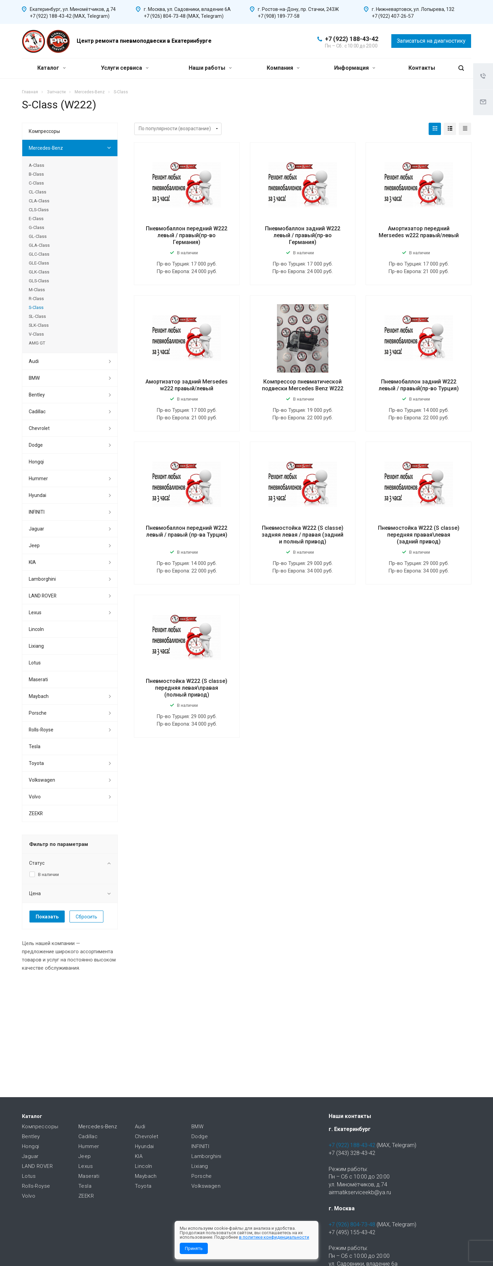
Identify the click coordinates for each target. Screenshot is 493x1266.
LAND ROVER (42, 595)
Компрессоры (44, 131)
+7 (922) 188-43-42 (351, 38)
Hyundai (37, 495)
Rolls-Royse (41, 729)
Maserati (38, 679)
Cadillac (37, 411)
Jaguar (36, 528)
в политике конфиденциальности (274, 1237)
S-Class (36, 307)
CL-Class (37, 191)
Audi (34, 361)
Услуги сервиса (125, 68)
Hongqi (36, 461)
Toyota (36, 763)
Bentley (37, 395)
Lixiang (36, 646)
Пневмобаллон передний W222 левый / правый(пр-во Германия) (186, 235)
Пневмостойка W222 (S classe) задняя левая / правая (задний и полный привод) (302, 535)
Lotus (35, 662)
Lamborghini (42, 579)
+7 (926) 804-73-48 (352, 1224)
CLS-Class (39, 209)
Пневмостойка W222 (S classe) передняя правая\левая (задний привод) (418, 535)
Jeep (34, 545)
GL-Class (38, 236)
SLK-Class (39, 325)
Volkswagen (42, 780)
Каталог (51, 68)
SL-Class (37, 316)
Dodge (36, 445)
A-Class (36, 165)
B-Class (36, 174)
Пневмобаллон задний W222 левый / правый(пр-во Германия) (302, 235)
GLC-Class (39, 254)
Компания (283, 68)
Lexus (35, 612)
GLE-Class (39, 263)
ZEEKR (36, 813)
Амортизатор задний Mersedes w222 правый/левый (187, 385)
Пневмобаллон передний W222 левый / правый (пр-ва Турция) (186, 531)
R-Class (36, 298)
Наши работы (210, 68)
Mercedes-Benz (46, 148)
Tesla (34, 746)
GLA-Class (39, 245)
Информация (354, 68)
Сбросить (86, 916)
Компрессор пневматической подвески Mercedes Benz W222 (302, 385)
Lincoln (36, 629)
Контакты (421, 68)
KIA (32, 562)
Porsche (38, 713)
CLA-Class (39, 200)
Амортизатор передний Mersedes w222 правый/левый (419, 232)
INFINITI (37, 512)
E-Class (36, 218)
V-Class (36, 334)
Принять (194, 1248)
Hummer (38, 478)
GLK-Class (39, 271)
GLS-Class (39, 280)
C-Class (36, 183)
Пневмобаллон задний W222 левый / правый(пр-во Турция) (419, 385)
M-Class (37, 289)
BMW (34, 378)
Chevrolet (39, 428)
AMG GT (37, 343)
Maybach (39, 696)
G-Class (36, 227)
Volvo (35, 796)
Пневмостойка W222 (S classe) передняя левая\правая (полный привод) (186, 688)
